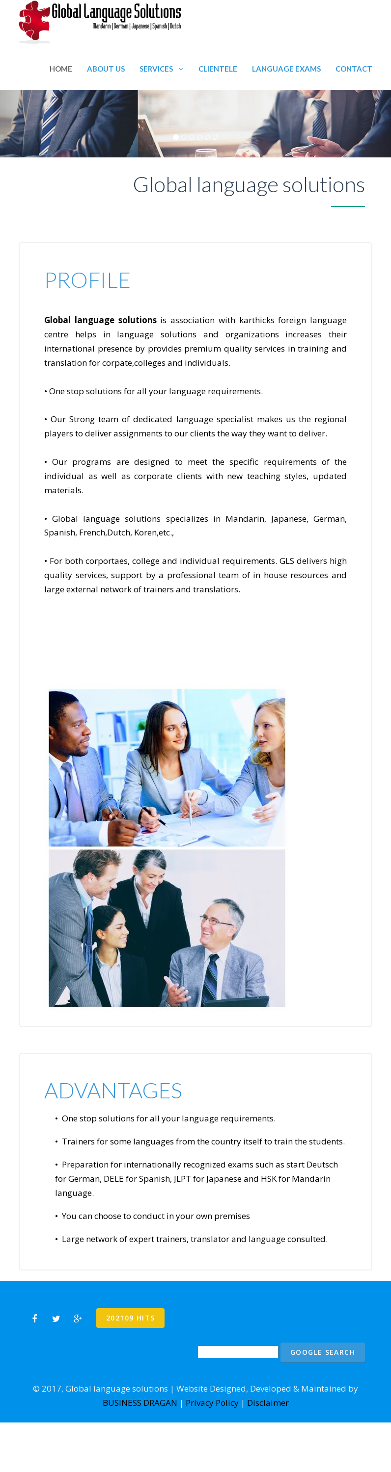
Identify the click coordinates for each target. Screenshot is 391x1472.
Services (162, 68)
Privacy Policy (212, 1402)
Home (61, 68)
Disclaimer (268, 1402)
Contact (353, 68)
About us (106, 68)
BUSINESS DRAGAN (140, 1402)
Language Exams (286, 68)
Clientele (217, 68)
